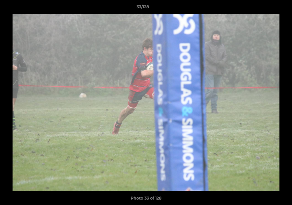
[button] (268, 8)
